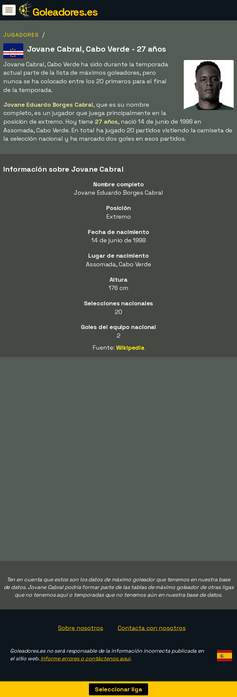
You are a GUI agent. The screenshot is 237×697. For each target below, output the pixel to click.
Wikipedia (130, 347)
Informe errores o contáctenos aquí (85, 658)
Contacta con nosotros (152, 628)
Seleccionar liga (118, 689)
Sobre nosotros (80, 628)
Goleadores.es (65, 12)
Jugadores (21, 34)
